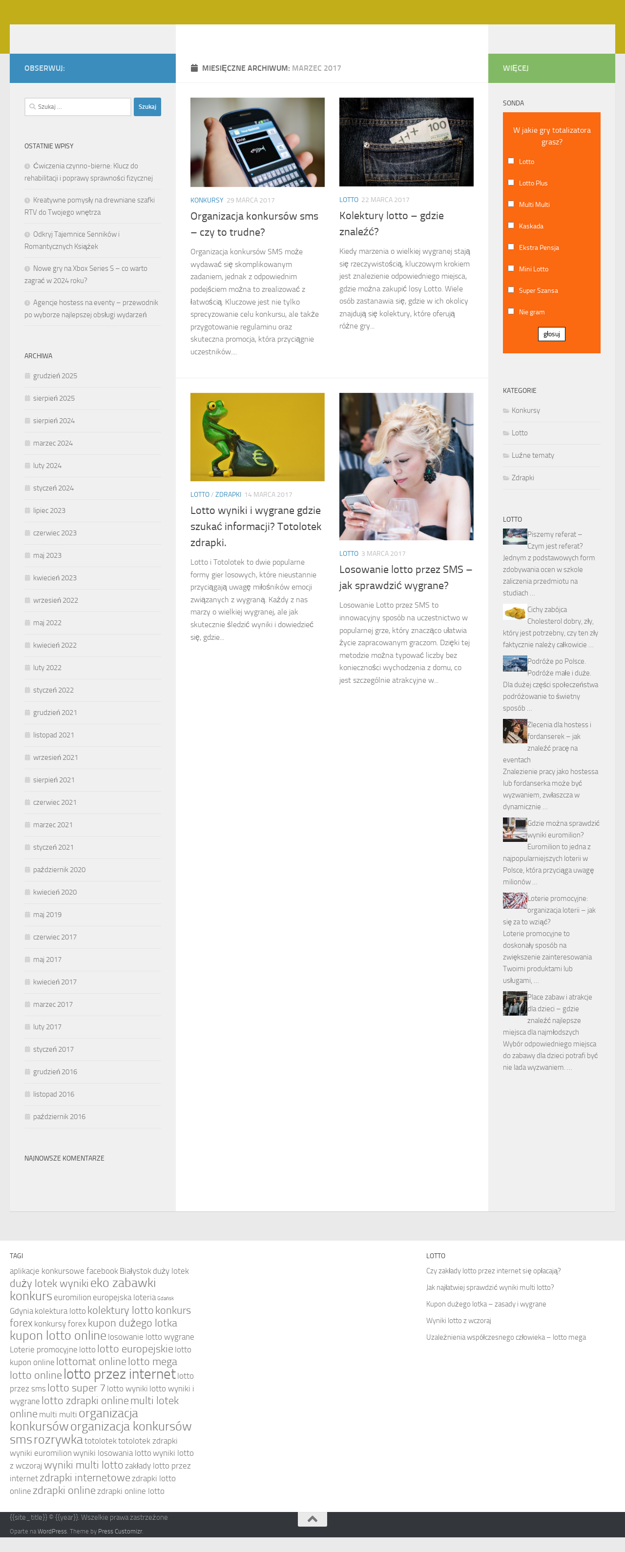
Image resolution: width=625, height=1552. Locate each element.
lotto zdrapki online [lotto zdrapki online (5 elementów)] (85, 1415)
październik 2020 (59, 884)
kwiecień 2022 (55, 659)
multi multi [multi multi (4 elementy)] (58, 1429)
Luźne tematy (533, 470)
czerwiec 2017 (55, 951)
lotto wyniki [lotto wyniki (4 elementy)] (127, 1403)
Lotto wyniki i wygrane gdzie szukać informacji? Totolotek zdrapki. (256, 541)
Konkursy (207, 215)
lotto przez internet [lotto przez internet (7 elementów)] (119, 1388)
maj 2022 (47, 637)
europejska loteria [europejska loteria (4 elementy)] (124, 1312)
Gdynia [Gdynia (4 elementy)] (21, 1325)
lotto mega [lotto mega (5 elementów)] (152, 1376)
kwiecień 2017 (55, 996)
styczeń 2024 (53, 502)
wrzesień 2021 (55, 772)
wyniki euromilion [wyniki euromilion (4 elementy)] (41, 1467)
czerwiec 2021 (55, 817)
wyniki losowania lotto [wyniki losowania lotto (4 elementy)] (112, 1467)
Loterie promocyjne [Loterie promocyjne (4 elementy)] (44, 1364)
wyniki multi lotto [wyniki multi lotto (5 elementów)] (84, 1479)
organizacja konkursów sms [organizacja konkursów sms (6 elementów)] (101, 1447)
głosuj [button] (551, 349)
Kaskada (531, 241)
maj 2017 (47, 974)
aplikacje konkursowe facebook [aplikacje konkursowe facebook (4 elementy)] (64, 1285)
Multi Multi (534, 219)
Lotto (348, 214)
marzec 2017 (53, 1019)
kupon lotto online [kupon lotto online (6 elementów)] (58, 1350)
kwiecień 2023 (55, 592)
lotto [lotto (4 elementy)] (87, 1364)
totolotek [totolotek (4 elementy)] (100, 1455)
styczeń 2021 (53, 862)
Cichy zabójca (547, 624)
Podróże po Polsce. (556, 676)
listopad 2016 (53, 1108)
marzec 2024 (53, 457)
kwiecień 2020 (55, 906)
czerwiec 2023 (55, 547)
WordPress (52, 1546)
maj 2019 (47, 929)
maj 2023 (47, 570)
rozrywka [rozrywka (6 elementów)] (58, 1454)
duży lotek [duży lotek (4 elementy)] (171, 1285)
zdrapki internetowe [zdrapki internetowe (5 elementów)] (85, 1492)
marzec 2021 (53, 839)
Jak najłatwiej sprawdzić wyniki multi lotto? (490, 1302)
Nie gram (532, 327)
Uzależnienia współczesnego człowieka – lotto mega (506, 1352)
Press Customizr (120, 1546)
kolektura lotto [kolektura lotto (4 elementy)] (60, 1325)
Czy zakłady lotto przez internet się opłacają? (493, 1285)
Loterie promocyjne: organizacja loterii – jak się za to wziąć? (549, 925)
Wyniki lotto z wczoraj (458, 1335)
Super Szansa (538, 305)
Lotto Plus (533, 198)
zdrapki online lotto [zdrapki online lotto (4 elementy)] (131, 1506)
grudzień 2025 (55, 390)
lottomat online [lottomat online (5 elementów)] (91, 1376)
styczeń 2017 (53, 1064)
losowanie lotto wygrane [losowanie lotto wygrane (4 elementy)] (151, 1351)
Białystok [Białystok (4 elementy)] (135, 1285)
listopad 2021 (53, 749)
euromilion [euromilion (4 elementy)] (72, 1312)
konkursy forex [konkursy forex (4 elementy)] (60, 1338)
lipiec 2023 (49, 525)
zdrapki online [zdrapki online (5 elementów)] (64, 1505)
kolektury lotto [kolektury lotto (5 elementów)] (120, 1325)
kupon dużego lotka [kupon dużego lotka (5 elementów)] (132, 1337)
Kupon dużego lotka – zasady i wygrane (486, 1318)
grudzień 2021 (55, 727)
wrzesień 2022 (55, 615)
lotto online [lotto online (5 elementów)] (36, 1390)
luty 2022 (47, 682)
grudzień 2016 (55, 1086)
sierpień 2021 (54, 794)
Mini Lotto (533, 284)
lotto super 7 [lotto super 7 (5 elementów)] (76, 1402)
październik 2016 (59, 1131)
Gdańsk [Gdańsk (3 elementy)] (165, 1313)
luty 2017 (47, 1041)
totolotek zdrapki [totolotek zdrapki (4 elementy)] (148, 1455)
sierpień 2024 (54, 435)
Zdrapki (228, 509)
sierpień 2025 (54, 412)
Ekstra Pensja (539, 262)
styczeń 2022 (53, 704)
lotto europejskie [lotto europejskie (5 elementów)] (135, 1363)
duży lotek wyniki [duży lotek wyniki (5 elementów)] (49, 1298)
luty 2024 (47, 480)
